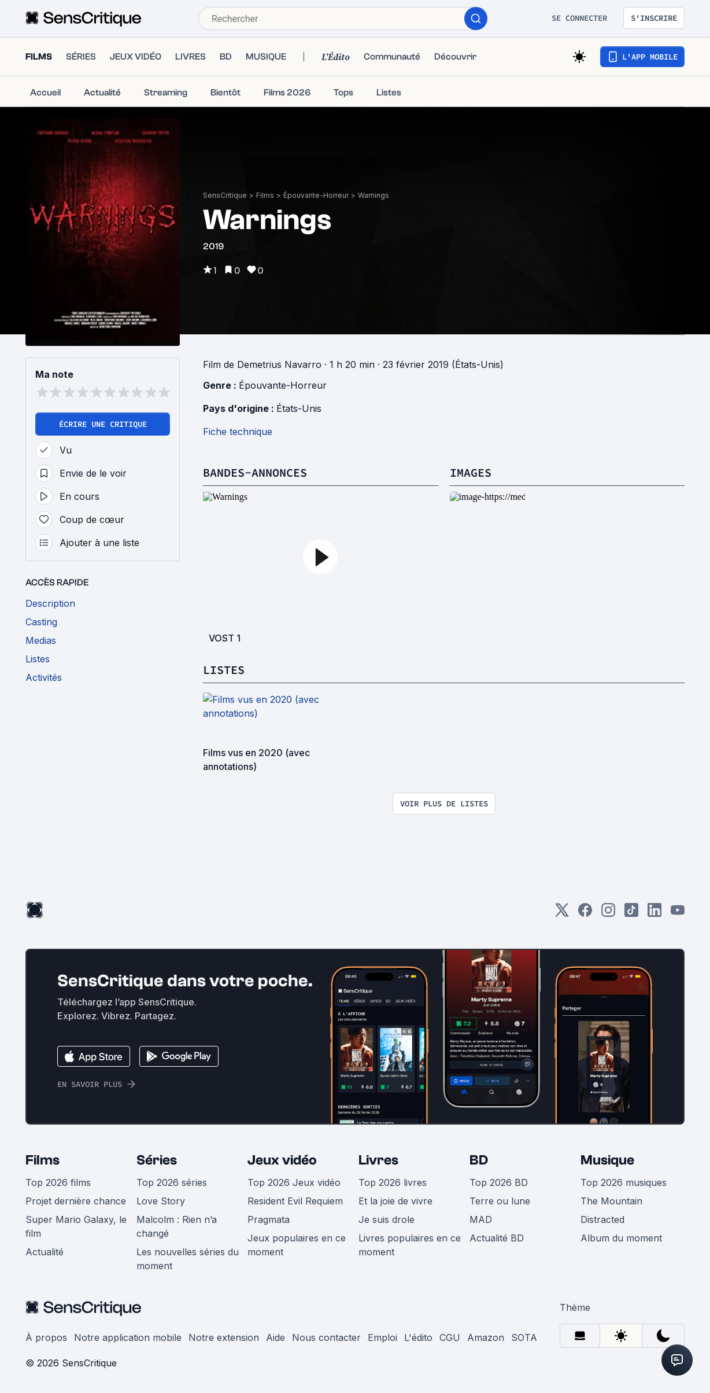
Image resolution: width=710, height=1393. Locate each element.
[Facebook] (585, 914)
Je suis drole (386, 1219)
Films (265, 195)
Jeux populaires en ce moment (296, 1245)
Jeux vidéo (282, 1160)
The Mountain (611, 1201)
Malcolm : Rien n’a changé (176, 1226)
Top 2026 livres (392, 1182)
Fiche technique (237, 431)
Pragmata (268, 1219)
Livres (378, 1160)
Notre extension (223, 1337)
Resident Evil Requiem (295, 1201)
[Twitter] (562, 914)
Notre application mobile (128, 1337)
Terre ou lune (499, 1201)
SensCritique (225, 195)
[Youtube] (678, 914)
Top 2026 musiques (623, 1182)
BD (478, 1160)
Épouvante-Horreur (316, 195)
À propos (46, 1337)
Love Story (160, 1201)
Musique (607, 1160)
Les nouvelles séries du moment (187, 1259)
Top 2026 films (58, 1182)
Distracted (602, 1219)
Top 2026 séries (171, 1182)
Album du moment (621, 1238)
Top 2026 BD (498, 1182)
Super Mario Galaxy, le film (76, 1226)
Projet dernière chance (75, 1201)
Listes (224, 669)
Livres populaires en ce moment (409, 1245)
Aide (275, 1337)
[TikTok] (631, 914)
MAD (480, 1219)
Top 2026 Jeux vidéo (294, 1182)
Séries (156, 1160)
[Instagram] (608, 914)
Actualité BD (496, 1238)
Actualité (44, 1252)
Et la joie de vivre (395, 1201)
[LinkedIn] (654, 914)
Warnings (373, 195)
